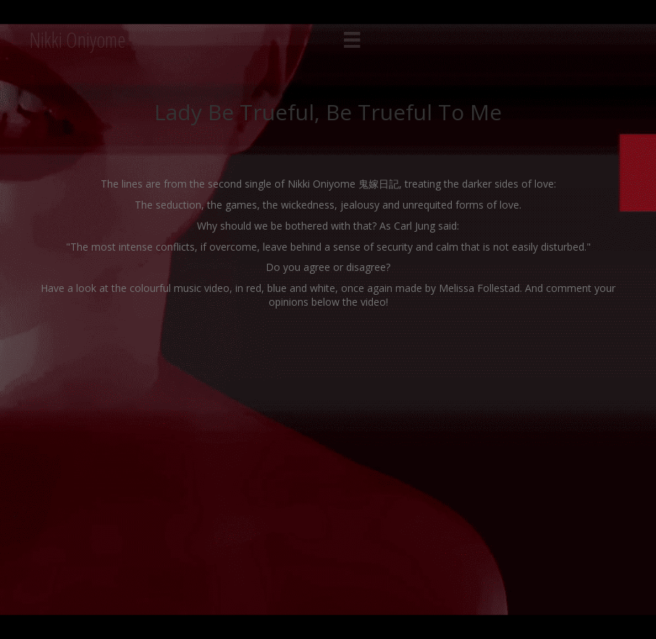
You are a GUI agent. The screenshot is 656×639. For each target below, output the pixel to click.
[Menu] (352, 40)
